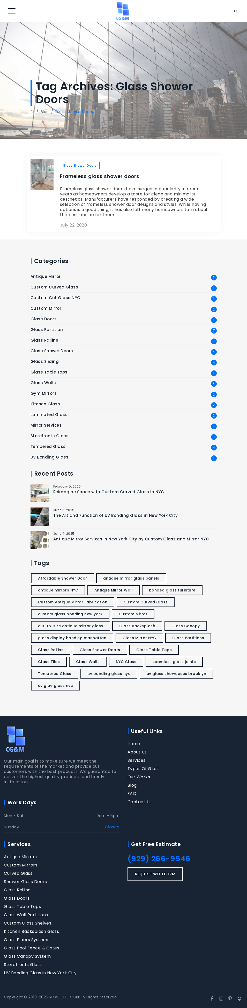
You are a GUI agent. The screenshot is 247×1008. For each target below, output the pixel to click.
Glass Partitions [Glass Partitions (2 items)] (188, 637)
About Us (137, 752)
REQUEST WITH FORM (155, 874)
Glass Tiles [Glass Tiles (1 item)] (49, 661)
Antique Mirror (46, 276)
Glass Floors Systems (26, 939)
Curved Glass (18, 873)
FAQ (132, 793)
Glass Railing (17, 890)
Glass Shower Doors (80, 165)
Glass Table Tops (49, 372)
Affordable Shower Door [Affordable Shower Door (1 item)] (62, 578)
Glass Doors (44, 319)
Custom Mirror (46, 308)
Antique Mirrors (20, 856)
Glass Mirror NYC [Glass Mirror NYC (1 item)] (139, 637)
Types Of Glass (144, 768)
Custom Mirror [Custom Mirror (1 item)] (133, 614)
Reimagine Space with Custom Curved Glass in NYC (108, 492)
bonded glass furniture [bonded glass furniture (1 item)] (172, 590)
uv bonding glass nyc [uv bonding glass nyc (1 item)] (108, 673)
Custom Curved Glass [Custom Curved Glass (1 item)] (146, 602)
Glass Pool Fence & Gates (31, 948)
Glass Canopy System (27, 956)
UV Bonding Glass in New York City (40, 973)
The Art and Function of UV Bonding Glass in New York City (115, 515)
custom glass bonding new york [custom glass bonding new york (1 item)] (70, 614)
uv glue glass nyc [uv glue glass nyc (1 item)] (55, 685)
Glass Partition (47, 329)
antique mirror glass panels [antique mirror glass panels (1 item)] (131, 578)
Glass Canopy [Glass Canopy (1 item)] (185, 626)
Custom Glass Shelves (27, 923)
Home (134, 743)
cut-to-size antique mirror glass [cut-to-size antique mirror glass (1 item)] (70, 626)
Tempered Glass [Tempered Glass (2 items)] (54, 673)
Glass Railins (44, 340)
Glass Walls (43, 382)
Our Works (139, 777)
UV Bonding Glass (50, 457)
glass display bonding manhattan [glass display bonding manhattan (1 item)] (72, 637)
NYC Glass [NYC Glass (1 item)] (126, 661)
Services (137, 760)
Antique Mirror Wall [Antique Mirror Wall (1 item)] (113, 590)
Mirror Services (46, 425)
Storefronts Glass (50, 436)
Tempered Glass (48, 446)
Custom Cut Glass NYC (55, 297)
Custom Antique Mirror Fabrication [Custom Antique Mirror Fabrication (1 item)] (73, 602)
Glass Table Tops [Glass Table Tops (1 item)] (154, 649)
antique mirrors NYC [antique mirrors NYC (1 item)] (58, 590)
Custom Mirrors (20, 865)
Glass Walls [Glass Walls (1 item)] (88, 661)
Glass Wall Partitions (26, 915)
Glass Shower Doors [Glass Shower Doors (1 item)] (100, 649)
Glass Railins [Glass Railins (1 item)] (51, 649)
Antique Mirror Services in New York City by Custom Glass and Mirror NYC (131, 539)
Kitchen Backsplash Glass (31, 931)
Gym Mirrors (44, 393)
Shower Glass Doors (25, 881)
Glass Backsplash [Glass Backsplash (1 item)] (137, 626)
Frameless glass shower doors (99, 176)
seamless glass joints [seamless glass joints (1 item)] (174, 661)
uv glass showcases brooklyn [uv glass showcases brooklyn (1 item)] (176, 673)
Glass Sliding (45, 361)
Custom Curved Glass (54, 287)
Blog (132, 785)
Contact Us (140, 802)
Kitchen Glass (45, 404)
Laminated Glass (49, 414)
